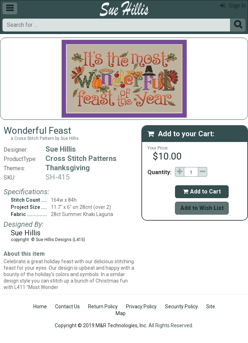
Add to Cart (202, 191)
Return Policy (103, 306)
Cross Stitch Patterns (81, 158)
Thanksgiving (67, 167)
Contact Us (67, 306)
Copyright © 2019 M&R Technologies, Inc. (101, 325)
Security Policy (181, 306)
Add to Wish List (202, 208)
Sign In (233, 5)
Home (40, 306)
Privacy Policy (141, 306)
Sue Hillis (60, 149)
